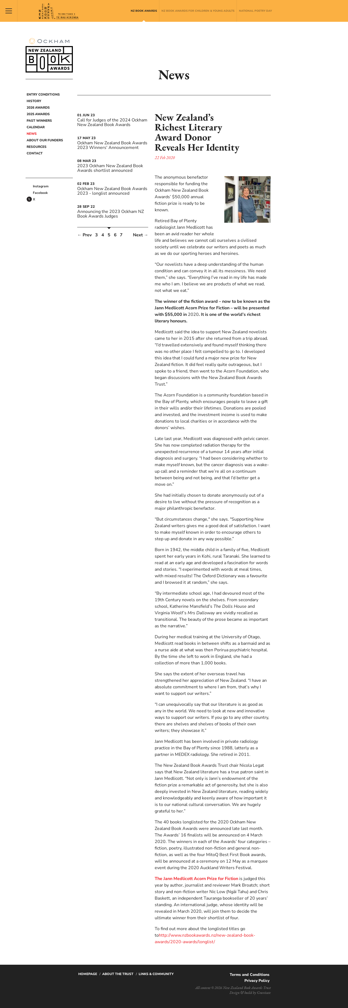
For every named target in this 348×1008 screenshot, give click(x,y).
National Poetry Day (255, 11)
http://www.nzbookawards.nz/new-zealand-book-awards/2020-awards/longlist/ (205, 938)
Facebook (40, 193)
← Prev (84, 235)
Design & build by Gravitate (250, 992)
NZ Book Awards (144, 11)
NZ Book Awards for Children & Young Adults (197, 11)
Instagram (41, 186)
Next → (140, 235)
